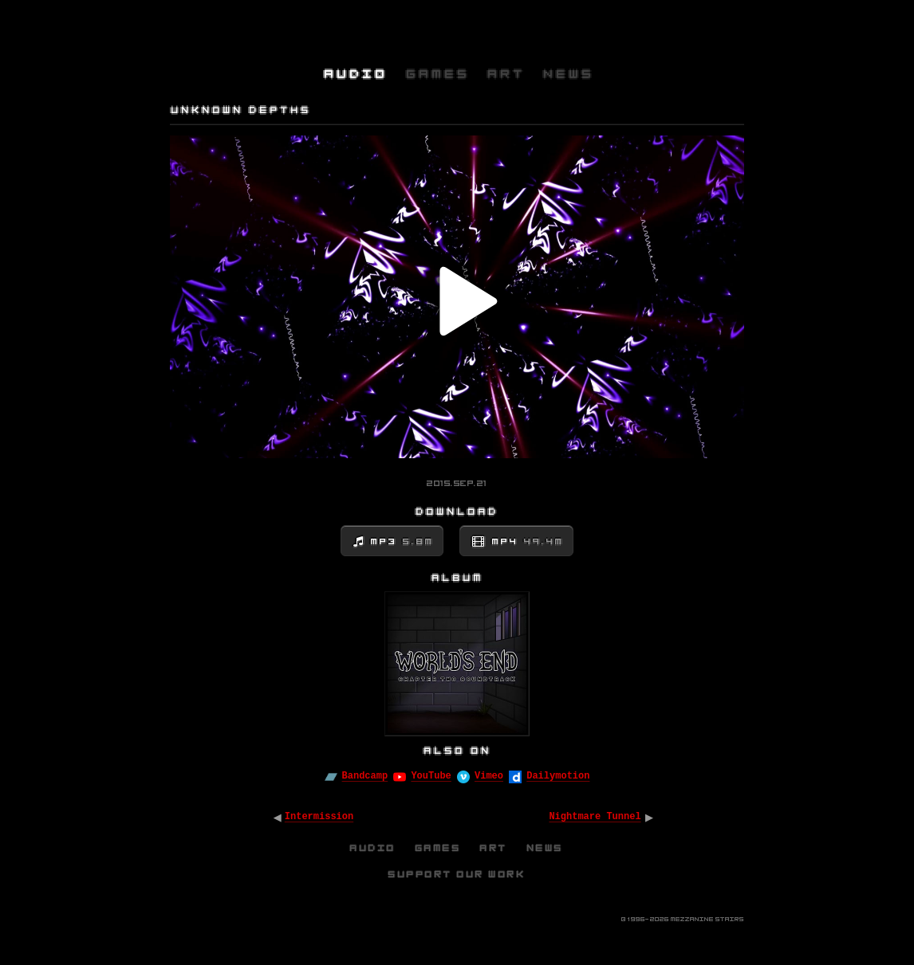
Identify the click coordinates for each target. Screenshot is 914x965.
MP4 (528, 541)
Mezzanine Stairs (707, 919)
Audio (373, 848)
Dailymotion (557, 776)
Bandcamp (365, 776)
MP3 (402, 541)
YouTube (431, 776)
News (545, 848)
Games (439, 848)
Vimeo (489, 776)
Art (494, 848)
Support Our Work (457, 874)
